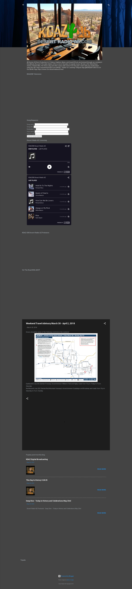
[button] (105, 323)
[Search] (109, 5)
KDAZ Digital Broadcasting (37, 459)
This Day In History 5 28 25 (36, 480)
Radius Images (70, 580)
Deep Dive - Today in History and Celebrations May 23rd (48, 501)
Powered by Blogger (66, 576)
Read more (101, 469)
